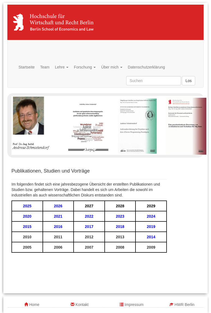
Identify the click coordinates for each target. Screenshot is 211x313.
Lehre (61, 67)
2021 (58, 216)
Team (44, 67)
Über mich (111, 67)
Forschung (85, 67)
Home (31, 304)
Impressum (131, 304)
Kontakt (79, 304)
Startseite (27, 67)
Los (188, 81)
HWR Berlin (182, 304)
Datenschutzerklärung (146, 67)
